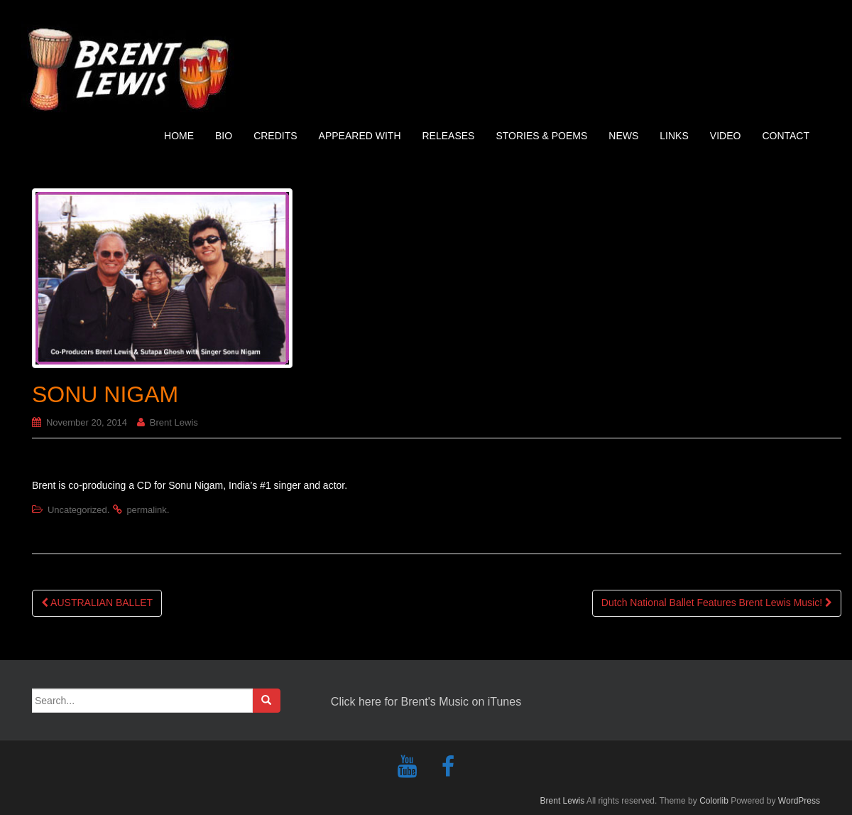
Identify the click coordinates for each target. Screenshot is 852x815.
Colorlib (713, 801)
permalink (146, 509)
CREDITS (275, 135)
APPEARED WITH (360, 135)
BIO (223, 135)
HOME (179, 135)
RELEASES (448, 135)
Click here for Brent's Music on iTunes (426, 702)
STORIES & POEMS (541, 135)
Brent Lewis (174, 422)
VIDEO (725, 135)
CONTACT (785, 135)
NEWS (623, 135)
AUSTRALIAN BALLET (97, 602)
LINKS (674, 135)
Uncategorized (77, 509)
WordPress (799, 801)
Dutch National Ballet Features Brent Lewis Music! (716, 602)
